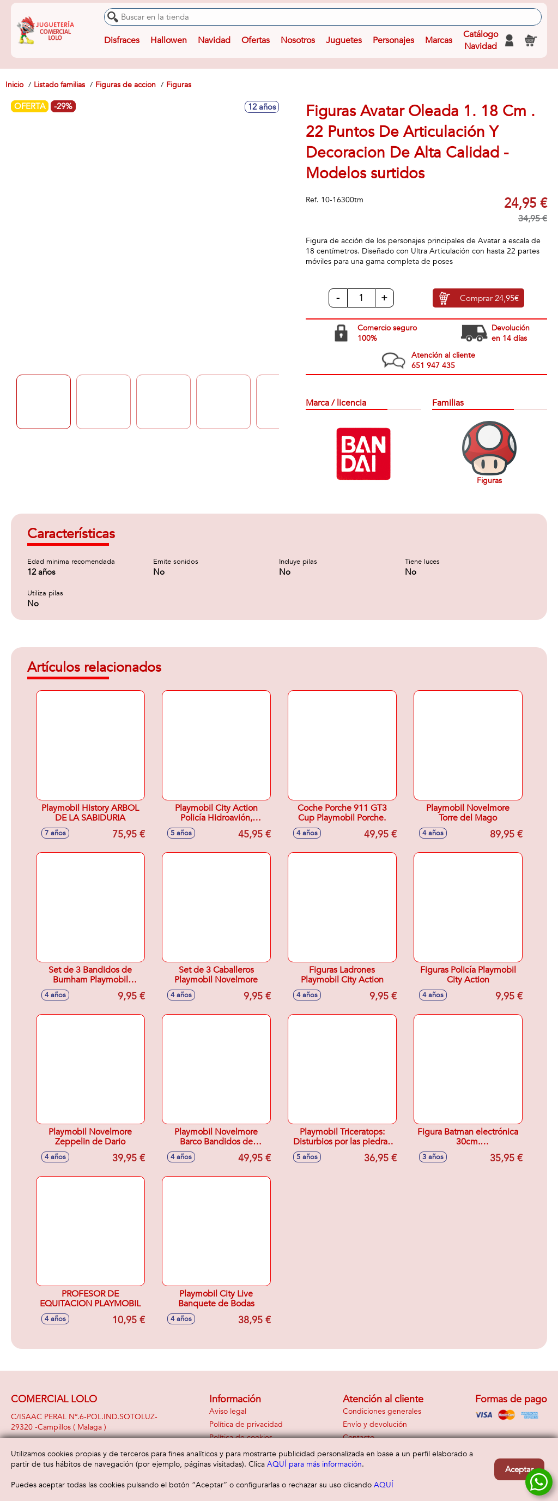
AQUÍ (383, 1485)
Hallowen (168, 40)
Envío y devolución (375, 1424)
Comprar (489, 298)
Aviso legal (227, 1411)
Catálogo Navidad (480, 40)
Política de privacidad (246, 1424)
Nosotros (298, 40)
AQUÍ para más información (314, 1464)
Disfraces (122, 40)
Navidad (214, 40)
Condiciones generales (382, 1411)
